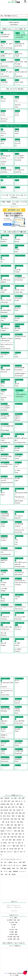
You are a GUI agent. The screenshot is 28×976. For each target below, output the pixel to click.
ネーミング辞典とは (14, 946)
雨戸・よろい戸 (8, 865)
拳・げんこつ (17, 865)
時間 (13, 816)
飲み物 (18, 810)
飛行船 (13, 874)
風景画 (10, 862)
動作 (2, 798)
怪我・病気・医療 (9, 813)
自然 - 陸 (13, 822)
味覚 (20, 834)
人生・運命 (14, 798)
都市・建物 (20, 804)
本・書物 (18, 816)
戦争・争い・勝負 (17, 807)
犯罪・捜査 (14, 934)
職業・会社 (21, 837)
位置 (3, 822)
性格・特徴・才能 (15, 819)
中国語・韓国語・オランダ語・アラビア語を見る (14, 203)
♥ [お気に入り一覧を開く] (26, 972)
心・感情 (6, 825)
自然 (13, 801)
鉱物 (23, 819)
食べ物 (7, 822)
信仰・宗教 (6, 837)
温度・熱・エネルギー (7, 851)
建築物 (24, 865)
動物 (2, 807)
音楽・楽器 (7, 807)
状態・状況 (14, 837)
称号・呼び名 (7, 816)
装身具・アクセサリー (7, 831)
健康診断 (15, 871)
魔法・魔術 (18, 825)
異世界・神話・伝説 (18, 828)
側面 (10, 871)
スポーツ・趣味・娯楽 (13, 846)
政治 (12, 825)
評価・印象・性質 (19, 831)
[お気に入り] (12, 32)
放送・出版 (12, 810)
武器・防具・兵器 (5, 834)
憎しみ (16, 862)
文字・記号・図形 (7, 840)
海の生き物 (6, 819)
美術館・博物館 (6, 868)
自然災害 (6, 798)
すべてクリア (14, 910)
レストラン (22, 871)
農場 (13, 868)
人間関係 (9, 828)
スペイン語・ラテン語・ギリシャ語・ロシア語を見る (14, 196)
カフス (6, 871)
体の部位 (19, 840)
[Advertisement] (14, 9)
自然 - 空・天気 (18, 851)
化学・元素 (15, 834)
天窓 (6, 874)
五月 (17, 868)
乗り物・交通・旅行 (14, 848)
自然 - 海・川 (19, 801)
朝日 (2, 874)
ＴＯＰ (5, 973)
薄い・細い (4, 862)
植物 (14, 840)
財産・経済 (7, 801)
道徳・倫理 (22, 862)
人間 (19, 798)
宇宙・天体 (11, 843)
